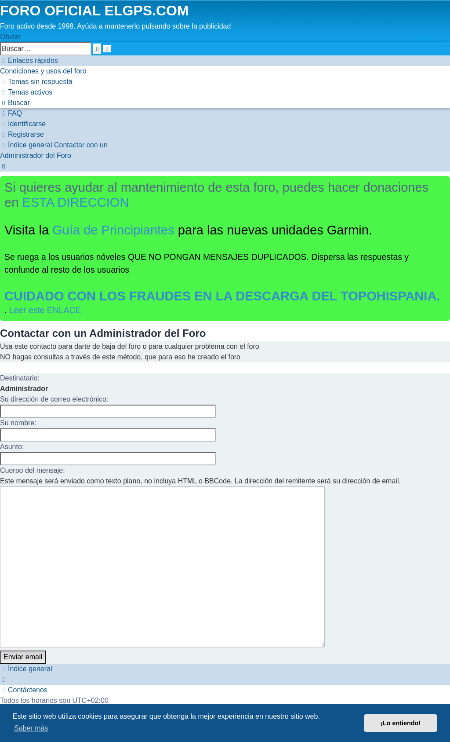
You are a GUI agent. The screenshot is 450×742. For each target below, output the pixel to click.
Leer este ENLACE (45, 310)
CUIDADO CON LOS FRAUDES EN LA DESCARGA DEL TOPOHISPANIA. (222, 296)
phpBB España (106, 682)
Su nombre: (18, 423)
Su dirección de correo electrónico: (54, 399)
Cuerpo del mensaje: (32, 470)
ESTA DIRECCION (75, 202)
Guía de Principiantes (113, 230)
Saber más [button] (31, 728)
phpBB (64, 671)
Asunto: (12, 446)
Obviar (10, 36)
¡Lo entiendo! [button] (401, 723)
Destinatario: (20, 378)
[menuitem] (43, 71)
